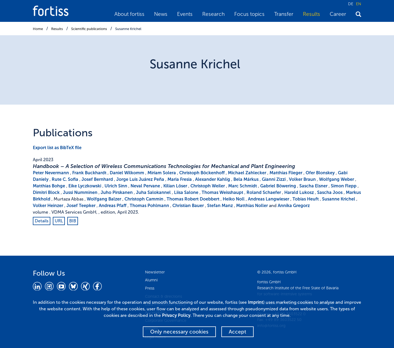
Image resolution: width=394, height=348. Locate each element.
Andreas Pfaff (112, 205)
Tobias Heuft (305, 199)
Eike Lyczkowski (84, 185)
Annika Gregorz (294, 205)
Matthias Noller (252, 205)
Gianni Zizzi (274, 179)
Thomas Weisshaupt (222, 192)
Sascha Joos (330, 192)
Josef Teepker (80, 205)
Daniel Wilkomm (127, 172)
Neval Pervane (145, 185)
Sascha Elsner (313, 185)
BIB (72, 220)
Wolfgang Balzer (104, 199)
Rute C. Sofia (65, 179)
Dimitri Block (46, 192)
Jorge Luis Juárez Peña (140, 179)
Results (311, 14)
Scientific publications (89, 29)
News (160, 14)
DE (350, 3)
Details (41, 220)
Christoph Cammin (143, 199)
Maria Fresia (179, 179)
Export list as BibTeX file (57, 147)
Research (213, 14)
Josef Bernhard (97, 179)
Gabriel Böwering (278, 185)
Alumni (151, 280)
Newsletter (155, 272)
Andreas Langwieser (268, 199)
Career (338, 14)
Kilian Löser (175, 185)
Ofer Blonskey (320, 172)
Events (185, 14)
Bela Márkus (246, 179)
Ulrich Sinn (116, 185)
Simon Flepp (344, 185)
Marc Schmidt (242, 185)
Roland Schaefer (264, 192)
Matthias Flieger (286, 172)
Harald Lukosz (299, 192)
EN (358, 3)
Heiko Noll (234, 199)
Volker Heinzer (48, 205)
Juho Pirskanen (117, 192)
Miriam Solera (161, 172)
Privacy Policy (176, 315)
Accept (237, 332)
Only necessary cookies (179, 332)
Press (149, 288)
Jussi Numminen (80, 192)
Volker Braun (302, 179)
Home (38, 29)
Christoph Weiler (207, 185)
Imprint (255, 302)
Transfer (283, 14)
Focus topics (249, 14)
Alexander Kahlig (212, 179)
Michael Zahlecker (247, 172)
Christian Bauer (188, 205)
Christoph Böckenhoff (202, 172)
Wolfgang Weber (336, 179)
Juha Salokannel (153, 192)
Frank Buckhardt (89, 172)
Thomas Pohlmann (149, 205)
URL (59, 220)
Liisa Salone (186, 192)
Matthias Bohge (49, 185)
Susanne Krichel (128, 29)
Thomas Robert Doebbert (193, 199)
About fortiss (129, 14)
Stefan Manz (220, 205)
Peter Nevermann (51, 172)
